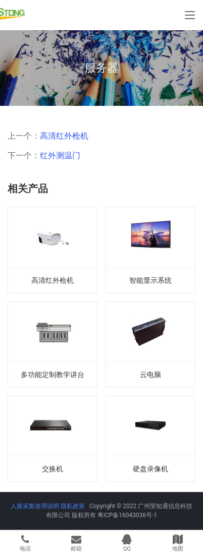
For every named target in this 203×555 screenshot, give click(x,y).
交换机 (52, 469)
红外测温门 (60, 155)
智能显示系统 (150, 280)
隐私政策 (73, 506)
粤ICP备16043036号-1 (127, 515)
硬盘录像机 (150, 469)
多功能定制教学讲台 (52, 375)
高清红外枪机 (64, 136)
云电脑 (150, 375)
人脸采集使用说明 (36, 506)
